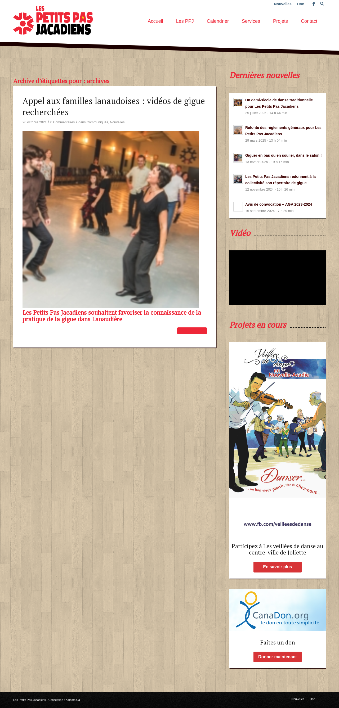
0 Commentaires (62, 122)
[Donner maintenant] (277, 657)
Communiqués (97, 122)
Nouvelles (117, 122)
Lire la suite (192, 330)
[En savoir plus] (277, 567)
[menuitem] (155, 19)
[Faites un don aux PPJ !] (277, 610)
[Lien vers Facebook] (314, 4)
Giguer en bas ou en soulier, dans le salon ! (283, 155)
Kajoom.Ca (73, 699)
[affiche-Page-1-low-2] (277, 438)
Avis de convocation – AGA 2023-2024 (278, 204)
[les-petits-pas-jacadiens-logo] (53, 19)
